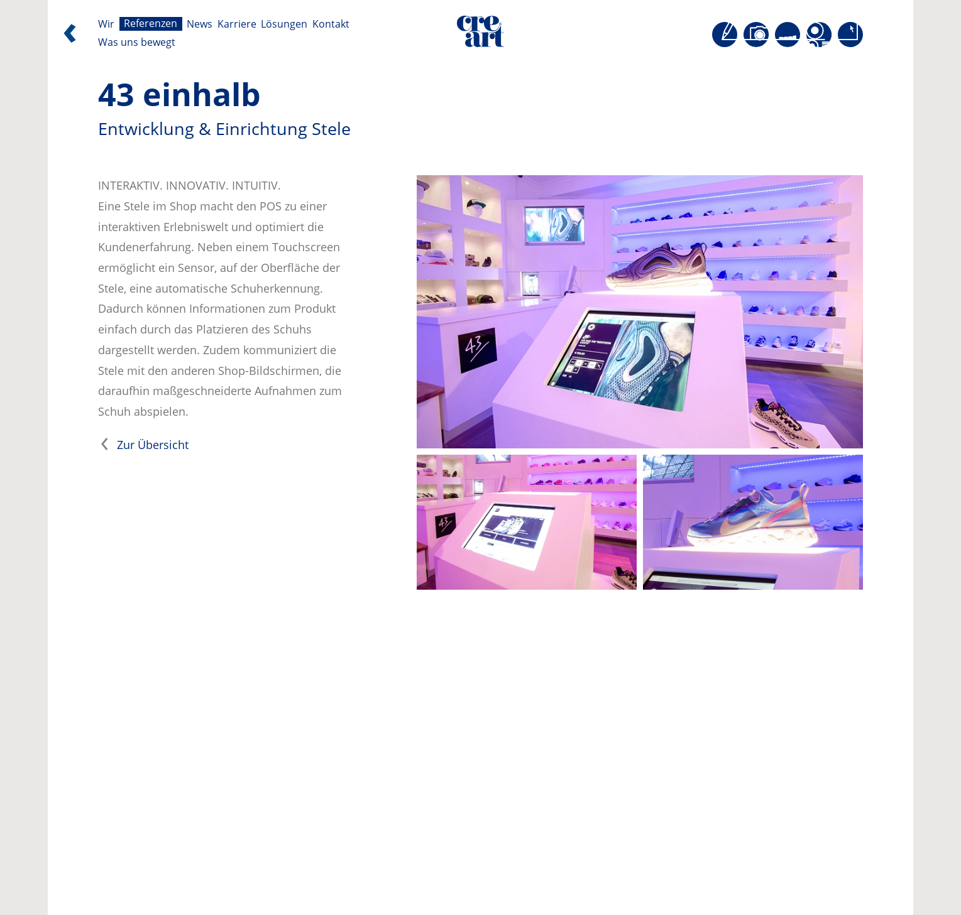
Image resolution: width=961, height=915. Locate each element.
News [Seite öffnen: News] (199, 24)
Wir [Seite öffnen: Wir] (106, 24)
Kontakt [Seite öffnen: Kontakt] (330, 24)
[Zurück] (69, 36)
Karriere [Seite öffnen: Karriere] (236, 24)
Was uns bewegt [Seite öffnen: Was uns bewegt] (136, 42)
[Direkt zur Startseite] (481, 34)
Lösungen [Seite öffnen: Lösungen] (284, 24)
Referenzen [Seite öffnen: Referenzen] (150, 24)
